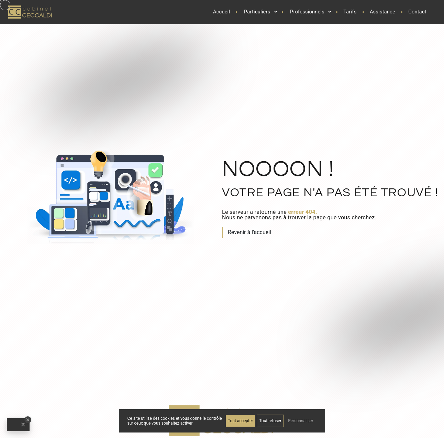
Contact (417, 12)
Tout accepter (240, 420)
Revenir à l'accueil (249, 232)
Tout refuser (270, 420)
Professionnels (307, 12)
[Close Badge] (27, 419)
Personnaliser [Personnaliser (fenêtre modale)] (300, 420)
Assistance (382, 12)
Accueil (221, 12)
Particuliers (257, 12)
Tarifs (349, 12)
